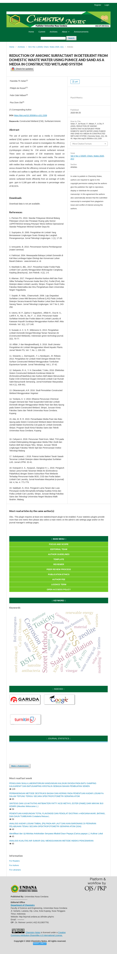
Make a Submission (20, 766)
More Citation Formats (82, 144)
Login (107, 5)
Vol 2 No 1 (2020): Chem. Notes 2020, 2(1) (46, 47)
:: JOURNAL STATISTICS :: (58, 738)
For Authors (14, 865)
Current (41, 32)
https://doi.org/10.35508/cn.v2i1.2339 (30, 115)
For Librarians (15, 870)
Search (71, 38)
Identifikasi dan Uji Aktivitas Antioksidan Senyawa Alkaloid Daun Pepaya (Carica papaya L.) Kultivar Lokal (56, 833)
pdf (76, 82)
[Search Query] (53, 38)
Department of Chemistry (23, 905)
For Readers (14, 861)
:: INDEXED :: (58, 689)
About (65, 32)
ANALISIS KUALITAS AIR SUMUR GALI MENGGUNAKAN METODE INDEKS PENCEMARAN (51, 841)
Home (31, 32)
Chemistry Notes (33, 932)
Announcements (81, 32)
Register (97, 5)
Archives (53, 32)
